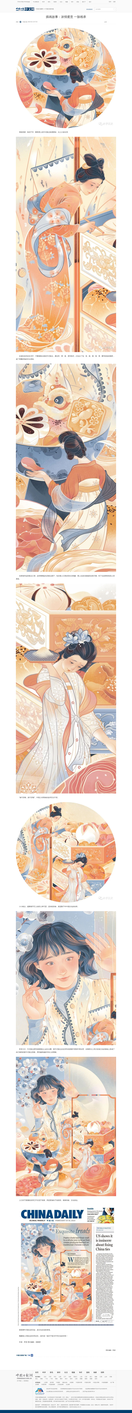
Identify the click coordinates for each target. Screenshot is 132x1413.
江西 (101, 1376)
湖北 (36, 1378)
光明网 (37, 1384)
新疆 (91, 1378)
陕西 (86, 1378)
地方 (90, 2)
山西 (60, 1376)
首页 (36, 1372)
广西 (51, 1378)
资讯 (49, 2)
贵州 (71, 1378)
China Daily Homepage (23, 1)
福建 (96, 1376)
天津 (50, 1376)
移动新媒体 (89, 9)
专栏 (72, 2)
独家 (95, 1372)
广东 (46, 1378)
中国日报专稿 (49, 9)
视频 (66, 2)
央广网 (112, 1382)
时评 (43, 2)
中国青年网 (79, 1382)
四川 (66, 1378)
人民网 (45, 1382)
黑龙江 (75, 1376)
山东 (106, 1376)
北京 (45, 1376)
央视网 (71, 1382)
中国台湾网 (96, 1382)
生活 (61, 2)
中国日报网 (39, 9)
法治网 (68, 1384)
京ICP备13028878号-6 (89, 1391)
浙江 (91, 1376)
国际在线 (64, 1382)
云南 (76, 1378)
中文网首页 (36, 2)
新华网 (52, 1382)
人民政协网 (60, 1384)
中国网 (58, 1382)
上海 (81, 1376)
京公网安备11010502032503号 (54, 1391)
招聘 (102, 1372)
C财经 (55, 2)
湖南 (41, 1378)
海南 (56, 1378)
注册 (114, 1)
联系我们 (26, 1381)
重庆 (61, 1378)
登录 (110, 1)
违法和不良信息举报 (51, 1388)
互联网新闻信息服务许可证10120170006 (71, 1388)
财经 (58, 1372)
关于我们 (19, 1381)
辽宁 (65, 1376)
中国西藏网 (105, 1382)
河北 (55, 1376)
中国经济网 (88, 1382)
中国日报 (24, 22)
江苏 (86, 1376)
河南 (111, 1376)
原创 (78, 2)
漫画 (87, 1372)
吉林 (70, 1376)
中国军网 (43, 1384)
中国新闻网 (52, 1384)
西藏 (81, 1378)
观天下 (84, 2)
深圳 (96, 1378)
